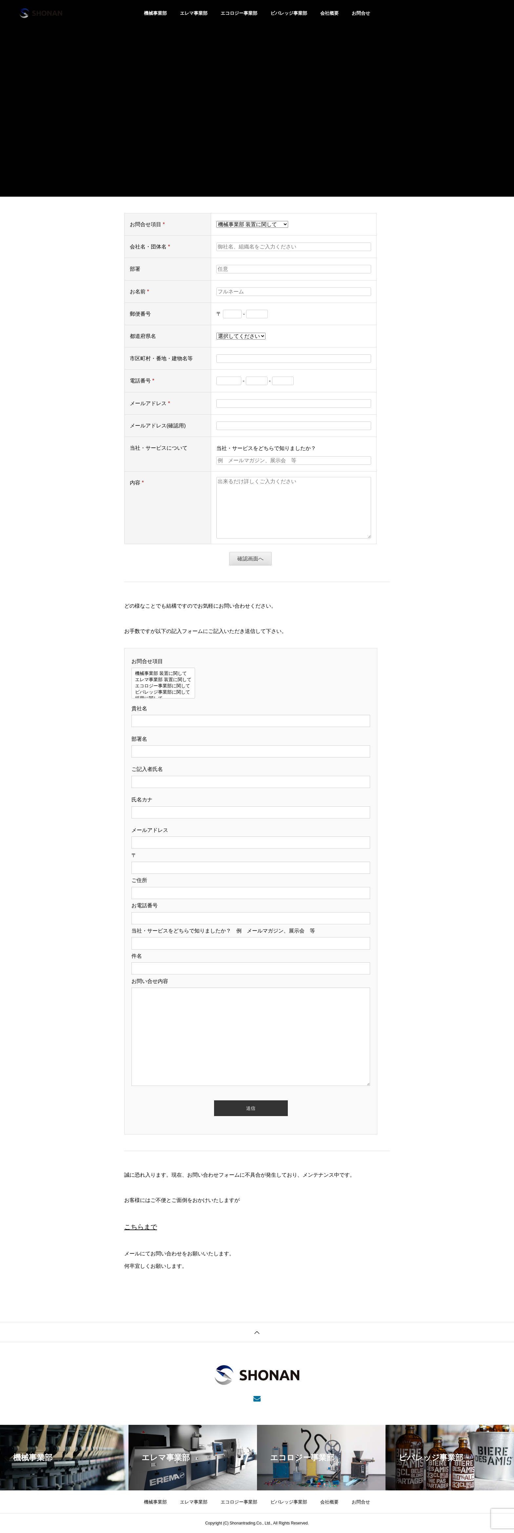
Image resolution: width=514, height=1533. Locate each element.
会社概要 (329, 13)
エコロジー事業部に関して (163, 686)
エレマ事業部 (194, 13)
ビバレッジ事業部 (288, 13)
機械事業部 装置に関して (163, 674)
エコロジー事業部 (239, 13)
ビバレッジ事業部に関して (163, 692)
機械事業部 (155, 13)
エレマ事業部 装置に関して (163, 680)
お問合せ (361, 13)
